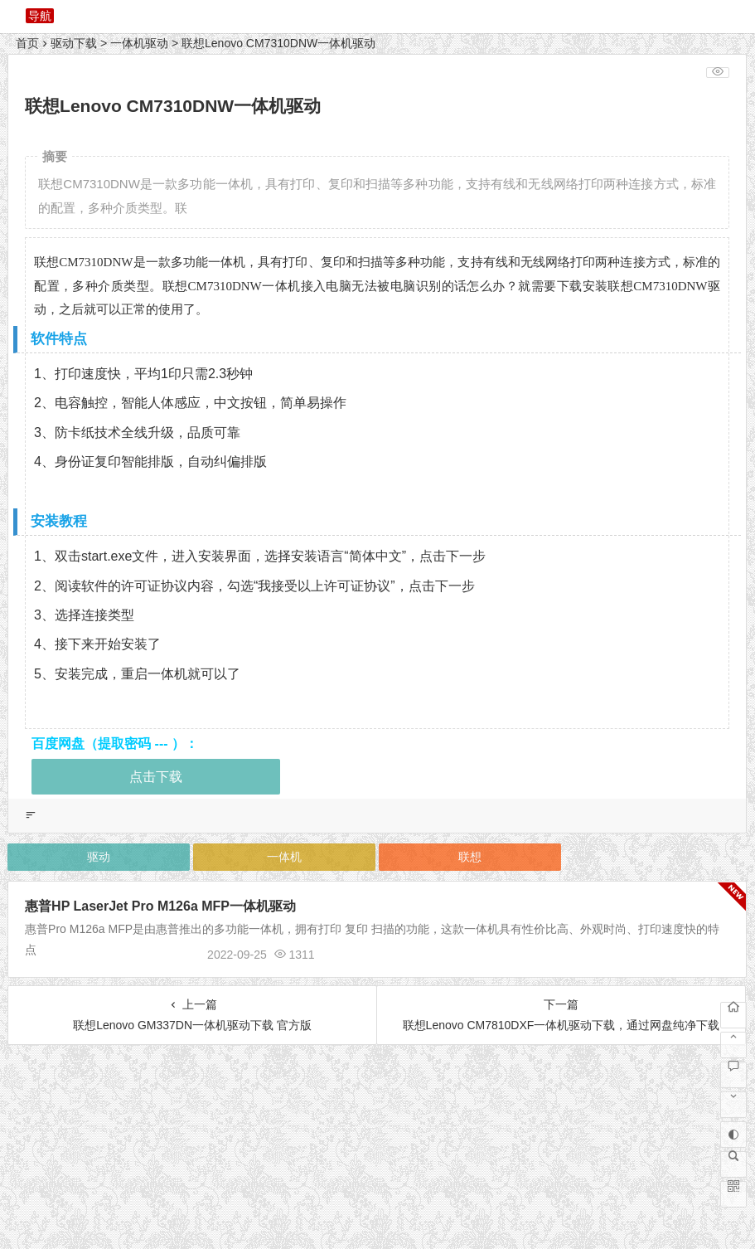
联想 (470, 856)
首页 (27, 43)
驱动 (98, 856)
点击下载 (155, 777)
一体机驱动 (139, 43)
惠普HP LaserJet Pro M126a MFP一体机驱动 (160, 906)
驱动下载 (74, 43)
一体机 (284, 856)
